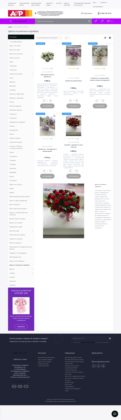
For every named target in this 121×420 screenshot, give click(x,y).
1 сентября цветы (15, 42)
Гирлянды (13, 66)
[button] (50, 13)
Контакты (59, 3)
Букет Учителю (14, 50)
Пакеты (12, 126)
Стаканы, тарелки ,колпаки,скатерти (15, 147)
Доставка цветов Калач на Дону (36, 4)
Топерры (12, 160)
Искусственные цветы (17, 235)
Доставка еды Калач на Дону (73, 357)
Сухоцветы (13, 156)
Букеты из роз (14, 58)
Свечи (11, 134)
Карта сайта (68, 384)
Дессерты (12, 86)
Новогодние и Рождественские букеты (20, 248)
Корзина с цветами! (16, 98)
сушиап (12, 277)
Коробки (12, 285)
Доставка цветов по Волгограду (74, 361)
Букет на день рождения (18, 200)
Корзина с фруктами (16, 94)
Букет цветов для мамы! (18, 208)
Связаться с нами (20, 359)
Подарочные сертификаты (73, 388)
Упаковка (12, 168)
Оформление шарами (17, 122)
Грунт (11, 78)
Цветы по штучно (15, 184)
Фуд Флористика (15, 257)
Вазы (11, 62)
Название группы (15, 110)
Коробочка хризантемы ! (73, 81)
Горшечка (12, 70)
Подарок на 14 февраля (17, 253)
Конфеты (12, 90)
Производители (69, 386)
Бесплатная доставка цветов (19, 196)
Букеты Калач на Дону (17, 219)
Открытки (13, 114)
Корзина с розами (15, 239)
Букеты (12, 269)
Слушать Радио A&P (67, 4)
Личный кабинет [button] (98, 6)
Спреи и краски (15, 138)
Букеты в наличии (16, 54)
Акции (67, 391)
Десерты (12, 82)
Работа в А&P (69, 364)
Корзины (12, 281)
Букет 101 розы (14, 46)
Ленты (11, 102)
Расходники (13, 130)
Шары (11, 188)
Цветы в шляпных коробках (19, 265)
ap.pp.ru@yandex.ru (20, 381)
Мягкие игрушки (15, 106)
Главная (10, 27)
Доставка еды (14, 231)
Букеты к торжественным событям (18, 214)
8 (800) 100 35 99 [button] (20, 353)
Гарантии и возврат (49, 4)
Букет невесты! (14, 204)
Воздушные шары (15, 227)
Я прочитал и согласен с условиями (91, 342)
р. (103, 2)
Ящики (11, 192)
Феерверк (12, 172)
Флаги (11, 176)
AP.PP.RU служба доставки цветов (64, 399)
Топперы (12, 164)
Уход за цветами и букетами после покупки (82, 4)
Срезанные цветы (15, 142)
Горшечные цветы (16, 74)
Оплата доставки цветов (88, 342)
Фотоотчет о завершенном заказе (75, 376)
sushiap (12, 273)
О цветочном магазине (12, 4)
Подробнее (21, 326)
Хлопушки (13, 180)
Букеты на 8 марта (16, 223)
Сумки (11, 152)
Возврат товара (69, 382)
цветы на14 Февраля (16, 261)
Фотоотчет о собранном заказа (74, 378)
